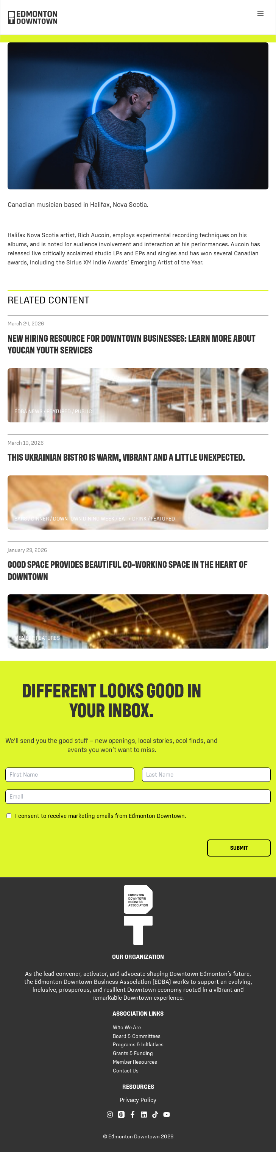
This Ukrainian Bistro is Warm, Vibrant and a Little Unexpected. (126, 456)
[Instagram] (109, 1114)
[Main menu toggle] (260, 13)
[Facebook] (132, 1114)
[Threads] (121, 1114)
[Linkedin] (143, 1114)
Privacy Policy (138, 1099)
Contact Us (126, 1071)
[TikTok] (155, 1114)
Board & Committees (137, 1036)
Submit (239, 848)
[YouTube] (166, 1114)
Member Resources (135, 1062)
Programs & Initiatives (138, 1044)
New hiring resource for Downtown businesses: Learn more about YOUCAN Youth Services (132, 343)
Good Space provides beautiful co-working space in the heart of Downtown (128, 569)
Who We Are (127, 1027)
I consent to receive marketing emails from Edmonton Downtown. (100, 816)
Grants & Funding (133, 1053)
